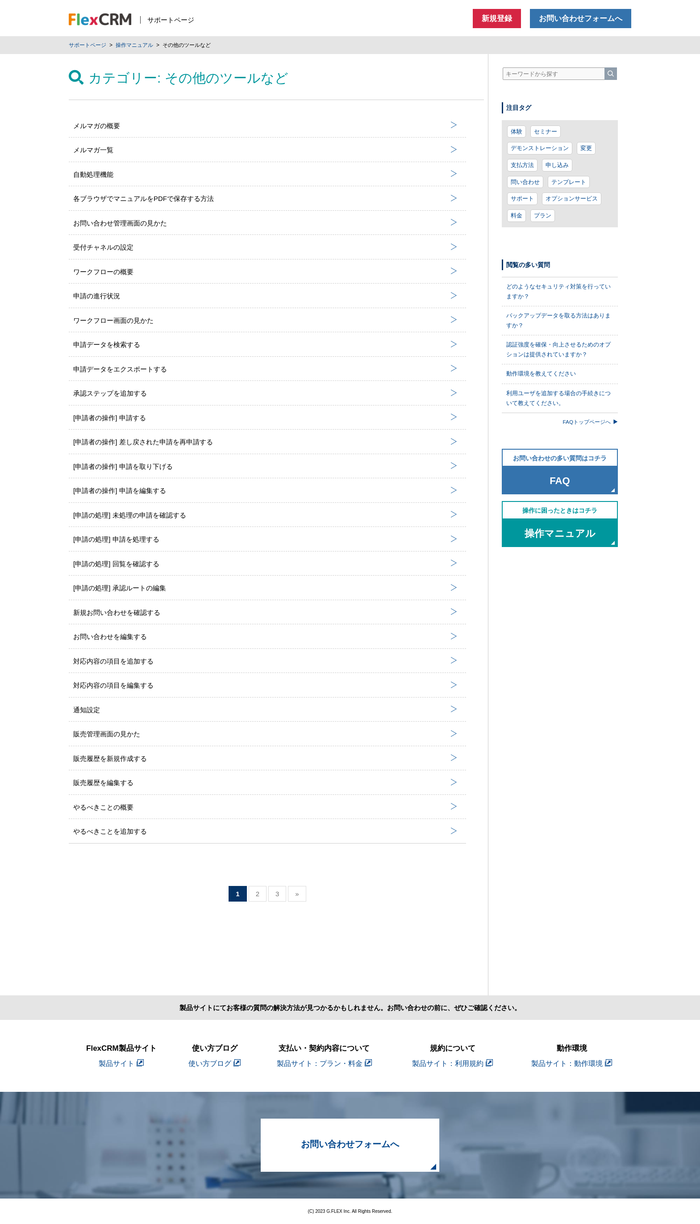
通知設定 (265, 710)
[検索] (610, 73)
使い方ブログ (214, 1063)
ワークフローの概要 (265, 271)
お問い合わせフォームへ (580, 18)
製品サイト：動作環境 (571, 1063)
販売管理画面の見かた (265, 734)
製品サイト (121, 1063)
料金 (516, 215)
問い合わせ (525, 182)
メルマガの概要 (265, 125)
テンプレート (568, 182)
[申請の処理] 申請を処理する (265, 539)
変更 (586, 148)
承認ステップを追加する (265, 393)
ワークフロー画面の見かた (265, 320)
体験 (516, 131)
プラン (542, 215)
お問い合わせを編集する (265, 637)
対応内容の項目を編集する (265, 685)
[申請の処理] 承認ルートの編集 (265, 588)
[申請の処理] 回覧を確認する (265, 564)
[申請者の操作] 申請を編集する (265, 491)
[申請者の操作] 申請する (265, 418)
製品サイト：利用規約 (452, 1063)
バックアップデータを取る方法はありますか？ (558, 320)
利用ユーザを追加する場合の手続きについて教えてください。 (558, 398)
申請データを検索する (265, 345)
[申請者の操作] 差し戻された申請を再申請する (265, 442)
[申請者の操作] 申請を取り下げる (265, 466)
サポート (522, 198)
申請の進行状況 (265, 296)
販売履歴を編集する (265, 783)
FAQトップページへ (590, 422)
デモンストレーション (540, 148)
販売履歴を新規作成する (265, 758)
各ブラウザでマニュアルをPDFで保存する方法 (265, 199)
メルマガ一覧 (265, 150)
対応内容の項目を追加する (265, 661)
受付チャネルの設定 (265, 247)
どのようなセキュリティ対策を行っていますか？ (558, 291)
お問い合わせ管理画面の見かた (265, 223)
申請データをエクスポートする (265, 369)
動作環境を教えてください (541, 373)
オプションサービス (572, 198)
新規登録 (497, 18)
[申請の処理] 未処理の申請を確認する (265, 515)
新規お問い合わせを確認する (265, 612)
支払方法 (522, 165)
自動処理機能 (265, 174)
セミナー (545, 131)
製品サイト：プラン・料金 (324, 1063)
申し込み (557, 165)
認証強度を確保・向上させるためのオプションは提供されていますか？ (558, 349)
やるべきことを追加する (265, 831)
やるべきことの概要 (265, 807)
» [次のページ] (297, 894)
